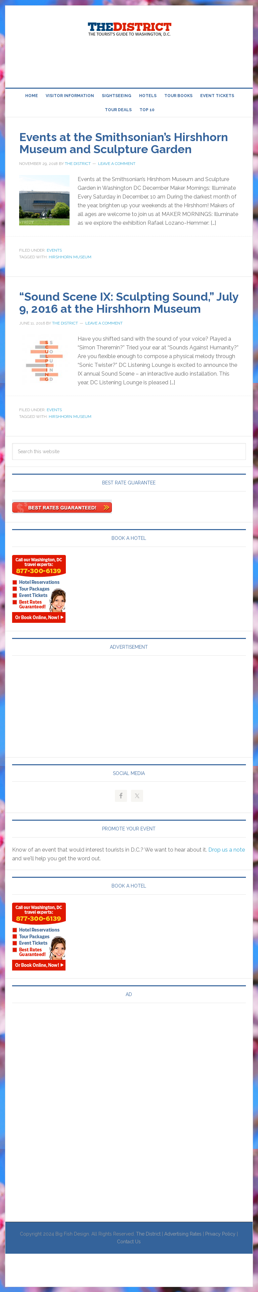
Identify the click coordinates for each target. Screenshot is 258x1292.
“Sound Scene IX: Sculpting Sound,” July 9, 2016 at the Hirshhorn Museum (127, 302)
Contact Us (129, 1241)
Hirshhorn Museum (70, 256)
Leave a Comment (116, 163)
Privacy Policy (220, 1233)
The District (148, 1233)
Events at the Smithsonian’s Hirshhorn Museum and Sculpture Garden (129, 143)
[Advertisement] (129, 63)
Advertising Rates (183, 1233)
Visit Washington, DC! (128, 27)
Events (54, 250)
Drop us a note (226, 849)
